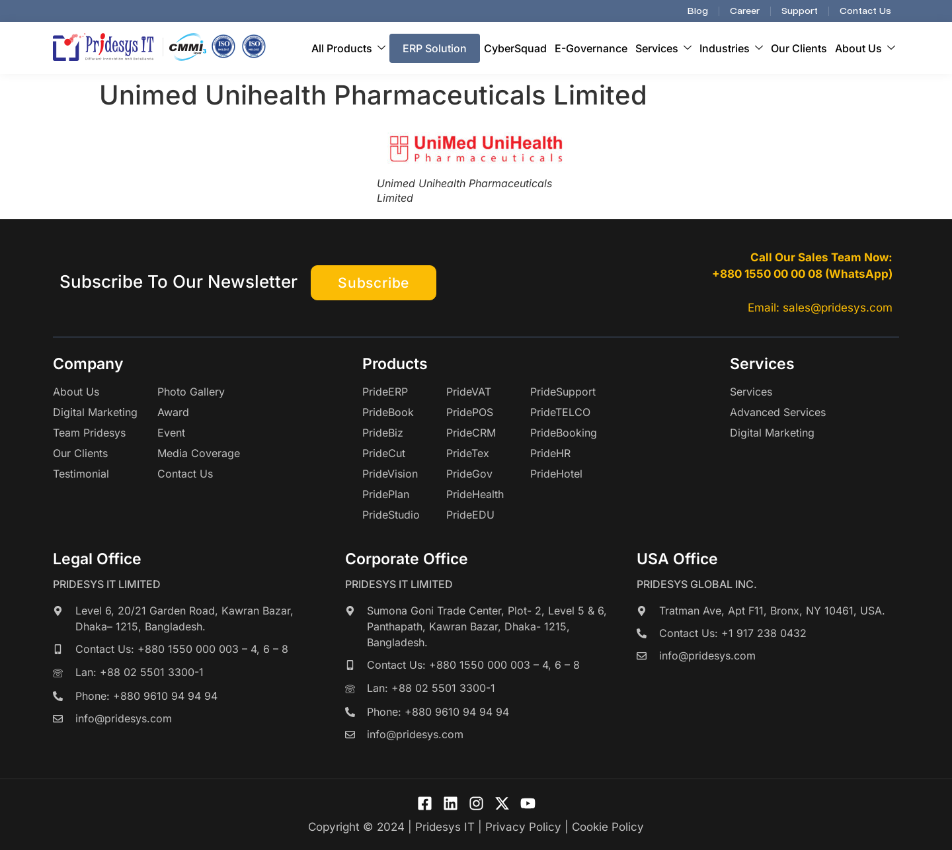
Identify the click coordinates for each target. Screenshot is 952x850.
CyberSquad (515, 48)
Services (663, 48)
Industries (731, 48)
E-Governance (591, 48)
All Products (348, 48)
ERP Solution (435, 48)
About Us (865, 48)
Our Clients (799, 48)
